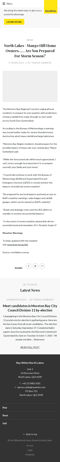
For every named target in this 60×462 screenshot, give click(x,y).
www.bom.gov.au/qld (17, 244)
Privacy (30, 445)
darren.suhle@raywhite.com (31, 387)
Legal (30, 450)
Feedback (30, 454)
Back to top (31, 434)
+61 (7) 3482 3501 (31, 383)
